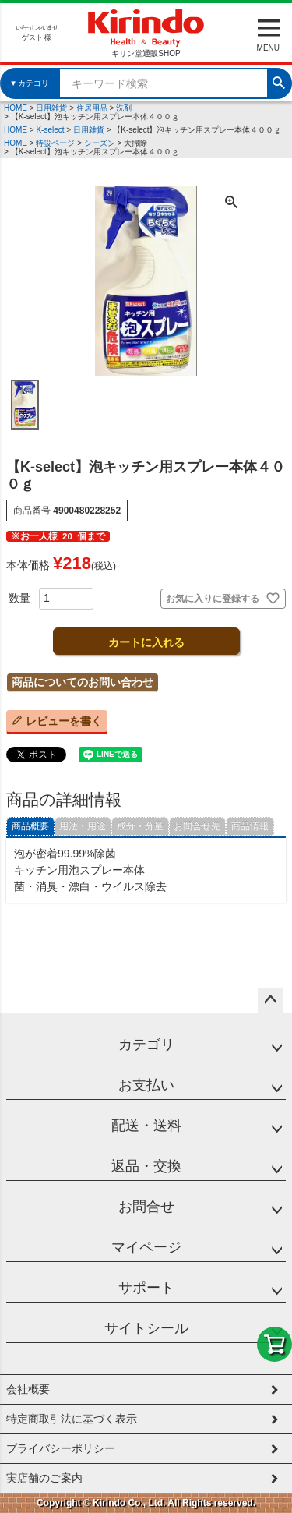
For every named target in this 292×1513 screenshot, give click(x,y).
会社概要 (28, 1389)
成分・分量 (140, 826)
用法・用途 (82, 826)
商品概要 (30, 826)
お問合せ (146, 1206)
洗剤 (124, 108)
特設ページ (55, 143)
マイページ (146, 1247)
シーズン (99, 143)
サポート (146, 1288)
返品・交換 (146, 1166)
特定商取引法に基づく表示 (71, 1418)
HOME (15, 108)
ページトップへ (270, 1000)
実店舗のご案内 (44, 1478)
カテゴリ (146, 1044)
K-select (50, 129)
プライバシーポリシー (60, 1448)
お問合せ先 (197, 826)
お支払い (146, 1085)
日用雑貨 (51, 108)
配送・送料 (146, 1125)
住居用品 (91, 108)
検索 (278, 81)
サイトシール (146, 1328)
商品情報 (250, 826)
